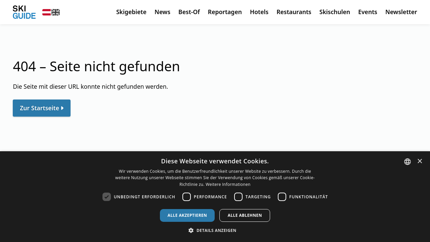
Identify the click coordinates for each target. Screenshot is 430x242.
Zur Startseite (39, 108)
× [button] (420, 161)
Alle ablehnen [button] (245, 215)
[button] (215, 230)
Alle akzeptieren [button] (187, 215)
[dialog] (215, 196)
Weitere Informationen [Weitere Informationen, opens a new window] (228, 184)
